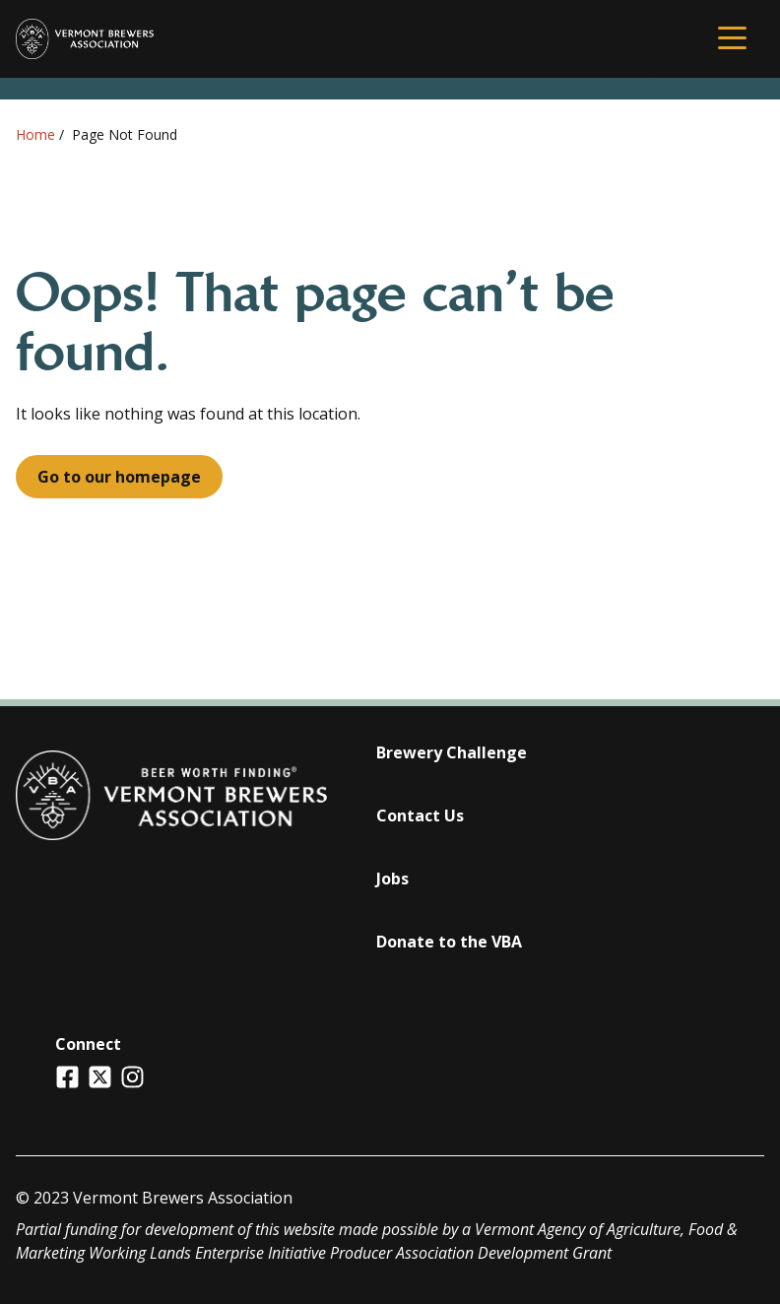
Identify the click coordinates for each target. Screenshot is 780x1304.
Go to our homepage (119, 477)
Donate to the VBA (449, 941)
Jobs (392, 878)
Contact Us (420, 815)
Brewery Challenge (451, 752)
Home (35, 134)
